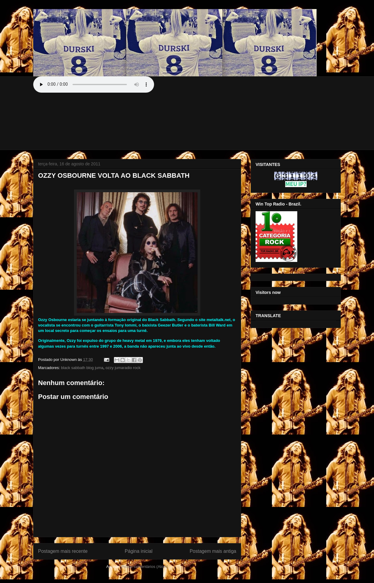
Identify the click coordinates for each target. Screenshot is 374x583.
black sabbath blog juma (82, 367)
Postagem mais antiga (213, 551)
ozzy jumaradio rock (122, 367)
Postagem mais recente (63, 551)
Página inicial (139, 551)
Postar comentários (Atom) (144, 566)
